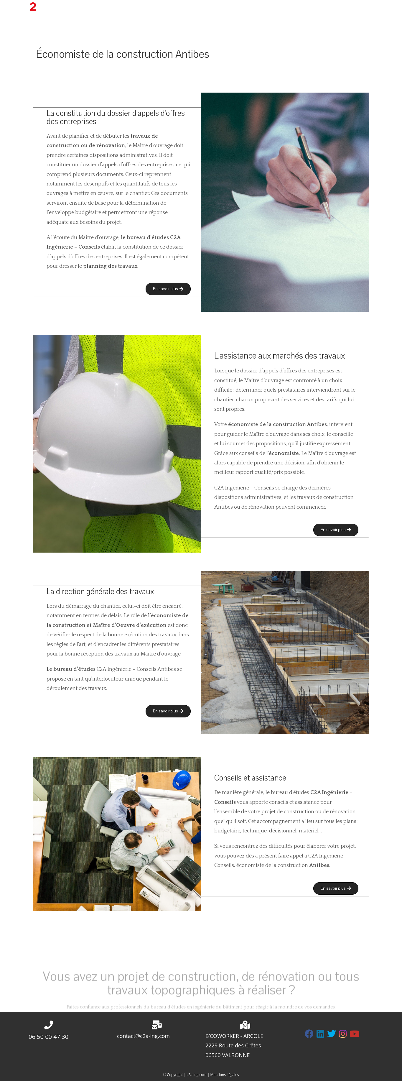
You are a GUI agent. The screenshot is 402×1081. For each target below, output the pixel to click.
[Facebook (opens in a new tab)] (355, 8)
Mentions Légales (224, 1074)
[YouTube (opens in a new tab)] (384, 8)
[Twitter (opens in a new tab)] (345, 8)
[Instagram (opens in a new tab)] (365, 8)
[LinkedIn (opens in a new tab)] (374, 8)
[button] (168, 289)
